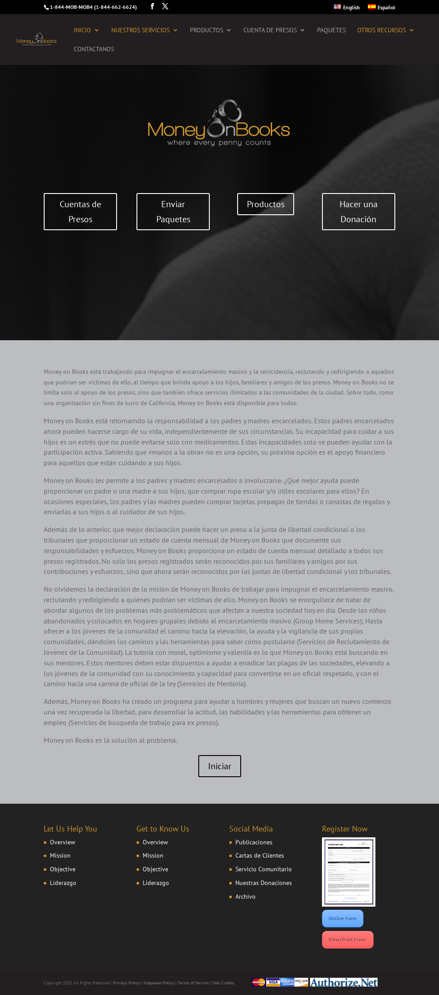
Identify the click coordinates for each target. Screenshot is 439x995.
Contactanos (94, 49)
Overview (62, 842)
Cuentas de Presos (80, 211)
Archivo (245, 896)
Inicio (82, 30)
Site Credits (223, 983)
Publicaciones (253, 842)
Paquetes (331, 30)
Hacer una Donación (359, 211)
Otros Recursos (381, 30)
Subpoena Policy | (161, 983)
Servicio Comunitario (263, 869)
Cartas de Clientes (259, 855)
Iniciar (219, 766)
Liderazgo (63, 883)
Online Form (343, 918)
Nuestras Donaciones (263, 883)
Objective (63, 869)
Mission (60, 855)
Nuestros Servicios (140, 30)
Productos (206, 30)
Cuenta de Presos (270, 30)
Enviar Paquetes (173, 211)
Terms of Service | (195, 983)
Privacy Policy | (128, 983)
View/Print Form (348, 939)
